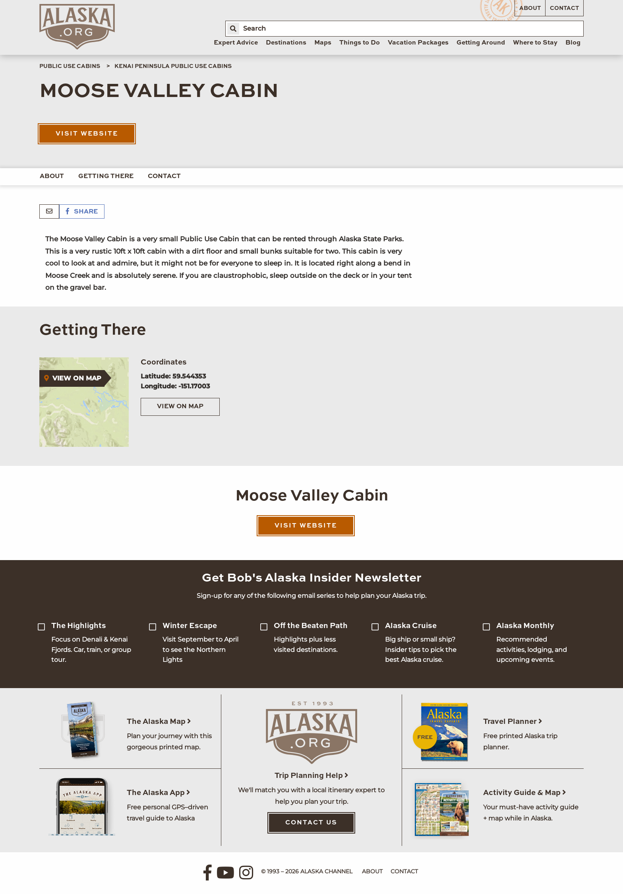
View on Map (180, 406)
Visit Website (87, 134)
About (530, 8)
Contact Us (311, 823)
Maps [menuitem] (322, 43)
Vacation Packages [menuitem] (418, 43)
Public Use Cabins (69, 66)
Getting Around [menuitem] (481, 43)
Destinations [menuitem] (286, 43)
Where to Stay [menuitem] (535, 43)
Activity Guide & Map (524, 793)
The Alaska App (158, 793)
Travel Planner (512, 721)
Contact (564, 8)
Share (82, 212)
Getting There (106, 176)
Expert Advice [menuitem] (236, 43)
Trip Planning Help (311, 776)
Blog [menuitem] (572, 43)
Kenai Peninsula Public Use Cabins (173, 66)
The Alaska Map (159, 721)
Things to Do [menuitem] (359, 43)
